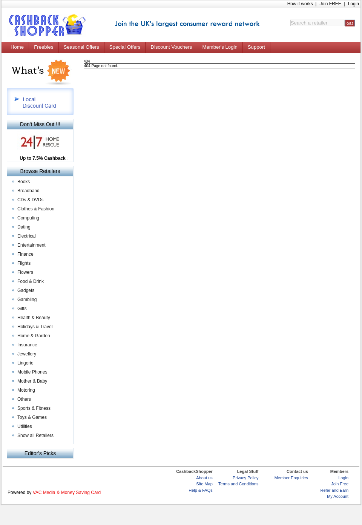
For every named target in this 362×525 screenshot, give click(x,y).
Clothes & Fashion (35, 209)
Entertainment (31, 245)
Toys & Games (32, 417)
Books (23, 181)
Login (353, 3)
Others (24, 399)
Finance (25, 254)
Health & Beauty (33, 317)
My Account (337, 496)
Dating (24, 227)
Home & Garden (33, 335)
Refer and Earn (334, 490)
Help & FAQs (201, 490)
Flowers (25, 272)
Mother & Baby (32, 381)
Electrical (26, 236)
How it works (300, 3)
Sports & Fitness (34, 408)
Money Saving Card (81, 492)
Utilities (24, 426)
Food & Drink (30, 281)
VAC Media (44, 492)
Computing (28, 218)
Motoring (26, 390)
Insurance (27, 344)
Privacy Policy (245, 478)
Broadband (28, 190)
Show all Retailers (35, 435)
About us (204, 478)
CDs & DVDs (30, 199)
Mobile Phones (32, 372)
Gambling (27, 299)
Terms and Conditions (238, 484)
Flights (24, 263)
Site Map (204, 484)
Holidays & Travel (34, 326)
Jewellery (26, 354)
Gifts (22, 308)
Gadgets (25, 290)
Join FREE (330, 3)
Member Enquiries (291, 478)
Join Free (339, 484)
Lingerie (25, 363)
